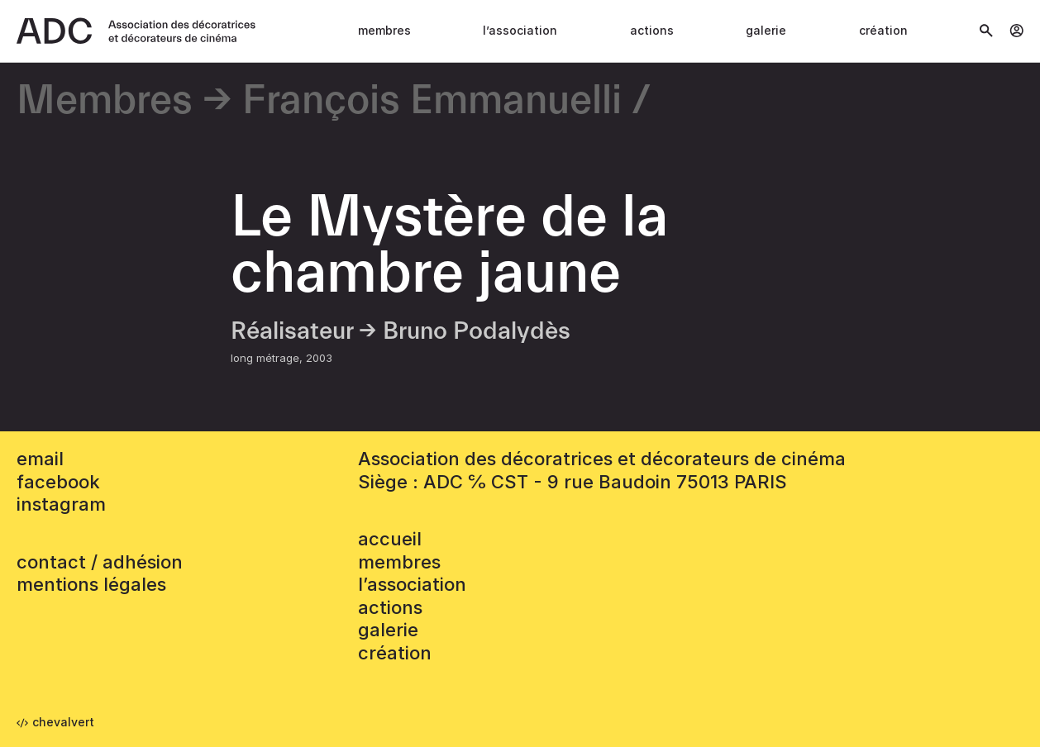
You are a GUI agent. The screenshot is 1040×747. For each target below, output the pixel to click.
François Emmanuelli (432, 101)
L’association (520, 30)
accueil (390, 539)
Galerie (766, 30)
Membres (384, 30)
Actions (652, 30)
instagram (61, 504)
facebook (58, 481)
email (40, 458)
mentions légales (91, 584)
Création (883, 30)
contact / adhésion (100, 562)
